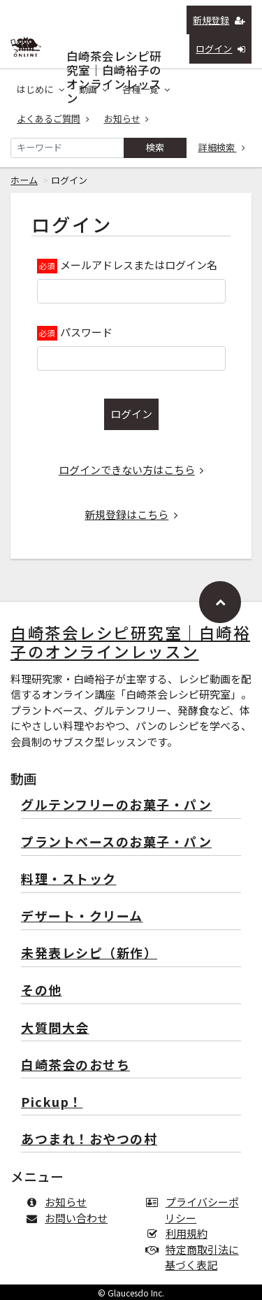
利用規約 (180, 1233)
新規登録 (219, 20)
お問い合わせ (69, 1217)
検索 (155, 147)
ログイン (220, 48)
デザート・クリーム (82, 916)
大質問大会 (55, 1028)
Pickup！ (52, 1102)
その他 (41, 991)
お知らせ (127, 118)
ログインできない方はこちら (131, 469)
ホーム (24, 180)
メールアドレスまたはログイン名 (138, 264)
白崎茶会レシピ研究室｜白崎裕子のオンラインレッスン (113, 53)
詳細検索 (222, 147)
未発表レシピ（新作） (89, 953)
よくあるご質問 (53, 118)
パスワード (86, 331)
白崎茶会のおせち (75, 1065)
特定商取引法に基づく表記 (195, 1257)
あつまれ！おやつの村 (89, 1139)
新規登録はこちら (131, 514)
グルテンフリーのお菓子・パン (116, 805)
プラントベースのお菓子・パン (116, 842)
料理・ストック (69, 879)
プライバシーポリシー (195, 1209)
